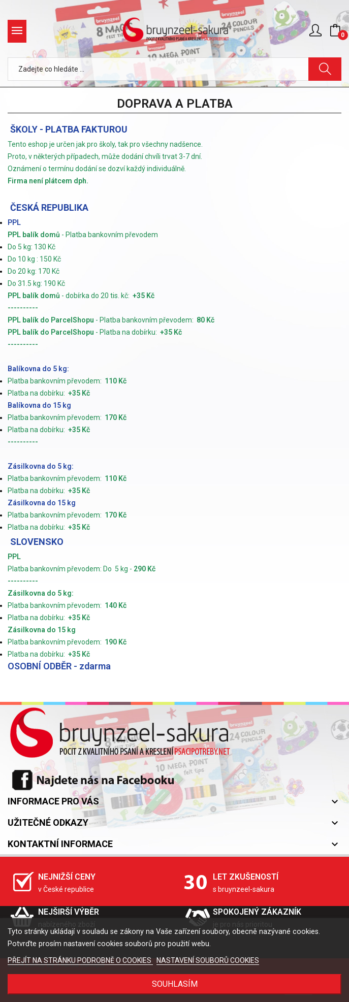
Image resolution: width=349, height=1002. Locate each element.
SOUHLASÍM (175, 984)
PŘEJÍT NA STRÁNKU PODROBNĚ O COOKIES (80, 960)
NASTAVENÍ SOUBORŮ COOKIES (207, 960)
